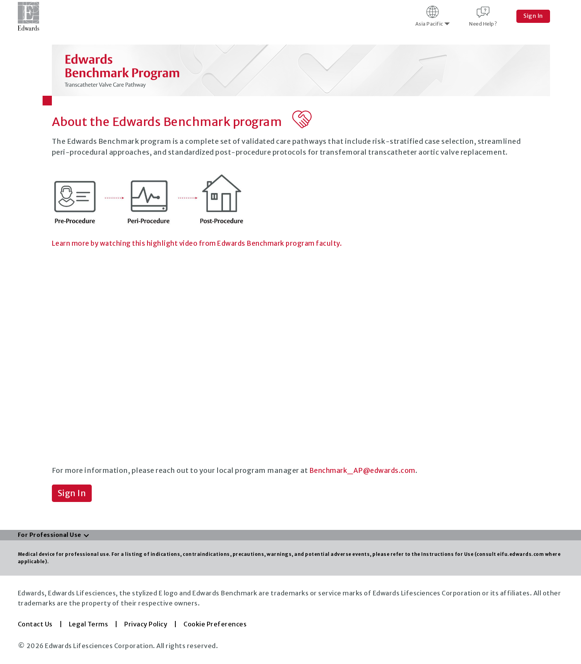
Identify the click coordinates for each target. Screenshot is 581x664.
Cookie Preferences (215, 624)
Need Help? (483, 16)
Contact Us (35, 624)
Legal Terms (88, 624)
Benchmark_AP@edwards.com (364, 470)
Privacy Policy (145, 624)
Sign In (533, 15)
